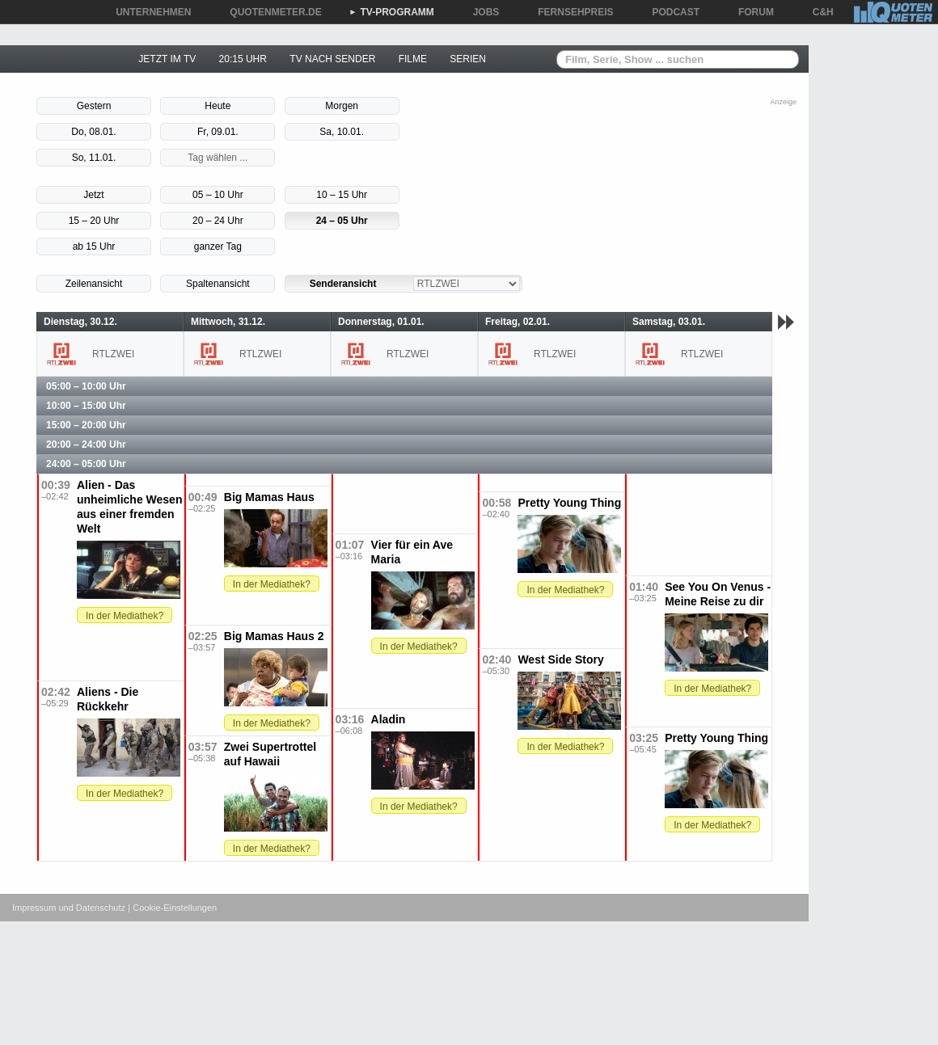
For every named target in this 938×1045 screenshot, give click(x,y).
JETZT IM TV (167, 59)
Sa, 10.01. (341, 131)
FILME (413, 59)
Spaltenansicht (218, 283)
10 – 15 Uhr (341, 194)
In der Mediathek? (124, 616)
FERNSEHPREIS (569, 12)
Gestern (94, 106)
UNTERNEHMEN (147, 12)
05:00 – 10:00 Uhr (86, 386)
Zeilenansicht (94, 283)
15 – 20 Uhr (94, 220)
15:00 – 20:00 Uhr (86, 425)
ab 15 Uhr (94, 246)
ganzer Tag (218, 246)
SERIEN (468, 59)
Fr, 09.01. (218, 131)
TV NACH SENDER (332, 59)
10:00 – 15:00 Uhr (86, 405)
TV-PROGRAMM (391, 12)
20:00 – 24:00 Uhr (86, 444)
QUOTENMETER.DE (269, 12)
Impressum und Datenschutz (68, 907)
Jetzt (93, 194)
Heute (217, 106)
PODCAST (670, 12)
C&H (817, 12)
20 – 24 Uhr (217, 220)
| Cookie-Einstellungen (172, 907)
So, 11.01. (94, 157)
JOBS (481, 12)
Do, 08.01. (93, 131)
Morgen (341, 106)
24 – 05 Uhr (342, 220)
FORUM (750, 12)
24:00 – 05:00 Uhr (86, 464)
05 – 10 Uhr (217, 194)
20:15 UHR (243, 59)
